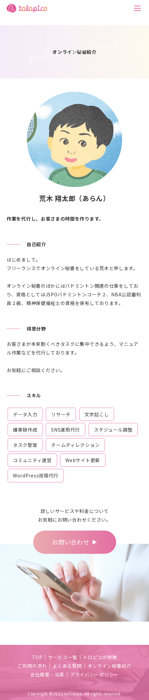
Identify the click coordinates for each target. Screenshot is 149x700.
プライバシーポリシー (94, 674)
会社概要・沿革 (47, 674)
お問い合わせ (70, 542)
